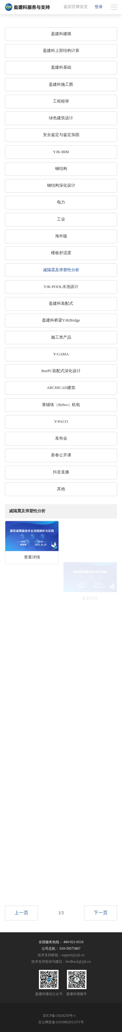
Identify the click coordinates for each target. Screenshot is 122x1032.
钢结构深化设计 (61, 185)
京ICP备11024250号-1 (59, 1015)
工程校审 (61, 101)
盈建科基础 (61, 67)
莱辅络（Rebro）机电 (61, 405)
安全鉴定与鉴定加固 (61, 135)
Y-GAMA (61, 354)
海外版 (61, 236)
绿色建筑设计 (61, 118)
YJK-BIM (61, 152)
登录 (99, 7)
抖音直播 (61, 472)
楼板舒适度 (61, 253)
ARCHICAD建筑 (61, 388)
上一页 (21, 917)
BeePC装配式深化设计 (61, 371)
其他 (61, 489)
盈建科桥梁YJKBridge (61, 320)
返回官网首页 (75, 7)
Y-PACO (61, 421)
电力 (61, 202)
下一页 (101, 917)
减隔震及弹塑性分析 (61, 270)
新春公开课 (61, 455)
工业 (61, 219)
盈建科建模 (61, 34)
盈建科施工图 (61, 84)
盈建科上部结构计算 (61, 50)
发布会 (61, 438)
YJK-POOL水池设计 (61, 287)
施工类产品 (61, 337)
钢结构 (61, 169)
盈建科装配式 (61, 303)
